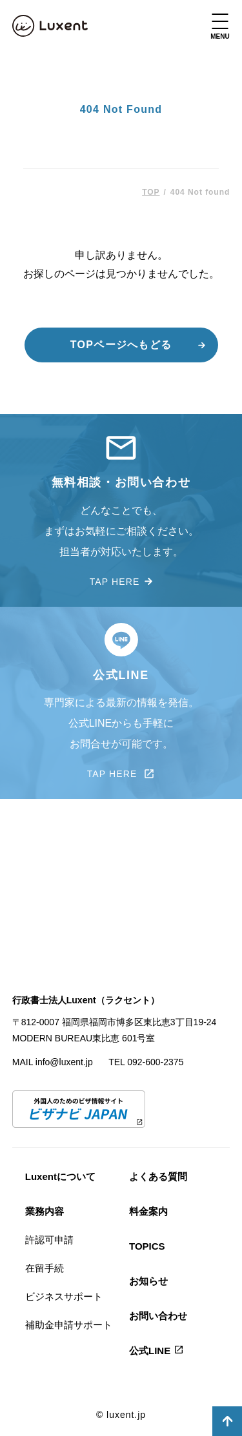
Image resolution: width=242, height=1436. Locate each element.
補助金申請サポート (68, 1324)
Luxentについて (60, 1176)
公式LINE (149, 1350)
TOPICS (147, 1246)
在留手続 (44, 1268)
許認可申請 (49, 1239)
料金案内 (148, 1211)
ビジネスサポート (64, 1296)
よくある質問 (158, 1176)
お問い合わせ (158, 1315)
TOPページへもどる (121, 344)
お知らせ (148, 1280)
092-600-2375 (155, 1062)
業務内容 (44, 1211)
